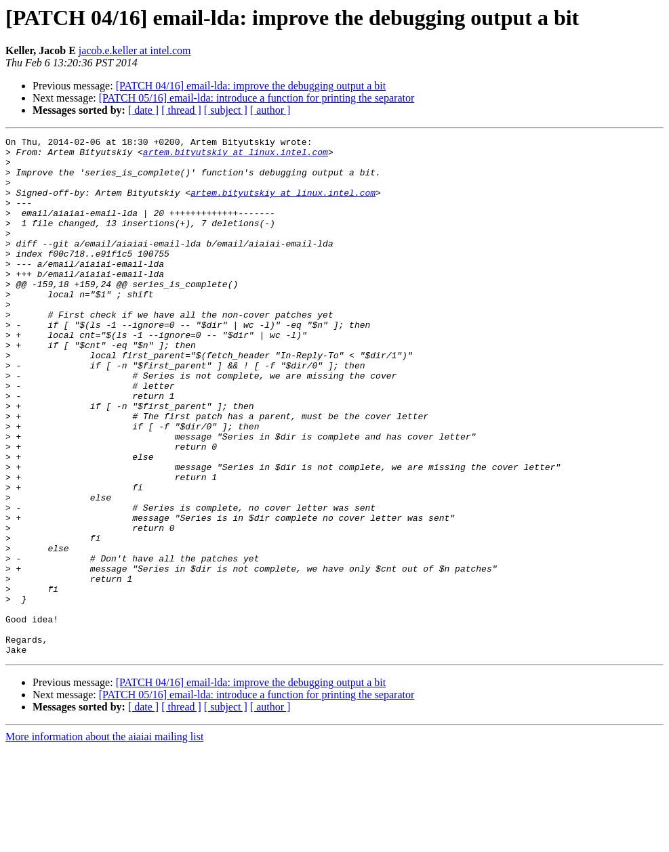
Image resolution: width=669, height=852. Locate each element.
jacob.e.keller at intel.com (135, 50)
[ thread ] (181, 110)
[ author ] (270, 110)
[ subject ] (225, 110)
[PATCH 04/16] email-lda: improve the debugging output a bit (251, 85)
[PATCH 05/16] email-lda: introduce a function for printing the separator (257, 98)
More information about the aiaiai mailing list (104, 840)
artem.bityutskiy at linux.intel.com (235, 156)
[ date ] (143, 110)
